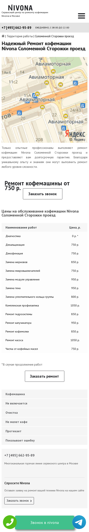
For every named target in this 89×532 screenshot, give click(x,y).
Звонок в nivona (44, 522)
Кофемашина (15, 394)
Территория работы (20, 36)
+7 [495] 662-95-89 (16, 27)
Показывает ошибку (20, 440)
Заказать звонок (42, 193)
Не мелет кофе (16, 422)
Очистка (12, 412)
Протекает (14, 431)
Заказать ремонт (44, 376)
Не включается (16, 403)
